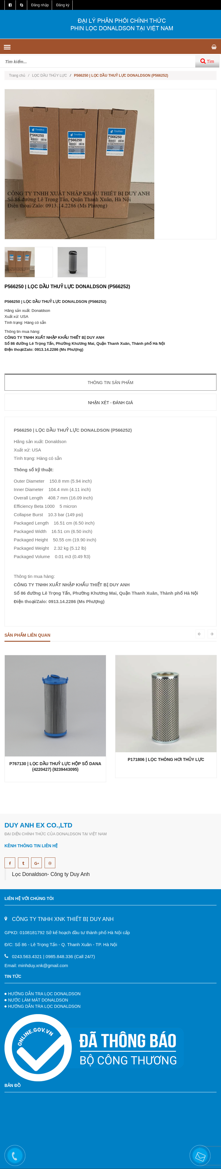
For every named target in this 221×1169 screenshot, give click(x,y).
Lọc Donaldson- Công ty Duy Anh (51, 874)
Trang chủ (19, 75)
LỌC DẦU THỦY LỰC (49, 75)
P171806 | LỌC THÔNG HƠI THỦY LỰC (166, 759)
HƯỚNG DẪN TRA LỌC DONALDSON (44, 993)
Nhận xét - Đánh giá (110, 402)
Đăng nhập (40, 5)
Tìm (207, 61)
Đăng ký (62, 5)
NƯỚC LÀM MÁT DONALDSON (38, 1000)
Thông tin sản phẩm (110, 382)
